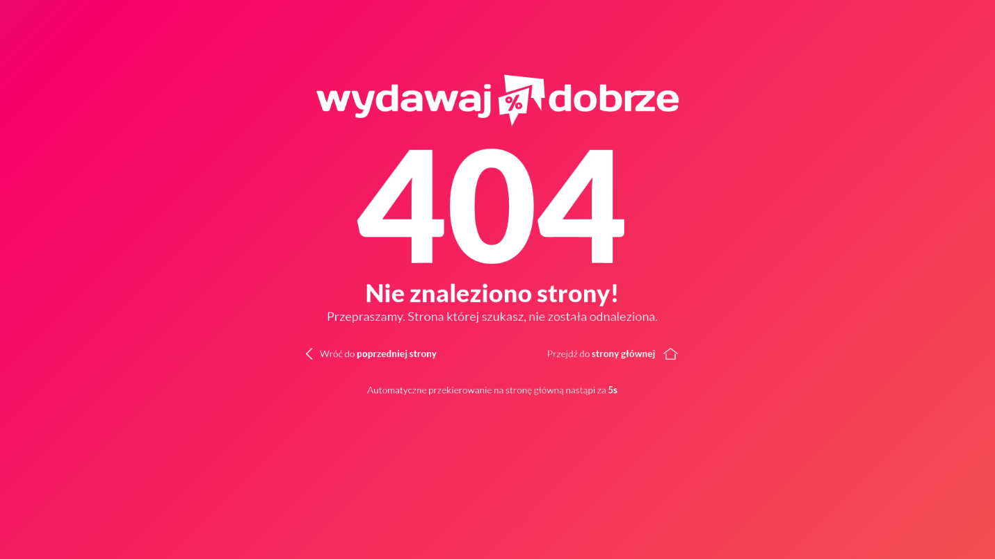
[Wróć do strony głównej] (746, 352)
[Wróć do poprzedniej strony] (348, 352)
